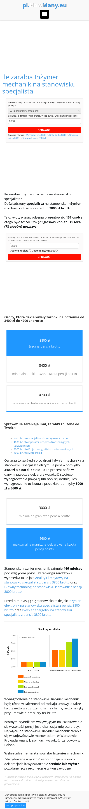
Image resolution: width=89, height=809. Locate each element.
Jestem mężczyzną (43, 250)
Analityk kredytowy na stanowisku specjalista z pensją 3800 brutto (36, 580)
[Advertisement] (44, 42)
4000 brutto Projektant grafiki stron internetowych (44, 449)
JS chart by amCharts (26, 637)
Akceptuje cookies (15, 805)
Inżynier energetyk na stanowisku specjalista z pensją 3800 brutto (38, 612)
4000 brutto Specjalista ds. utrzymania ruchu (41, 438)
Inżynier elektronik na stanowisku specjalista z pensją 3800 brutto (42, 605)
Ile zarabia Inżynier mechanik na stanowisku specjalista (39, 83)
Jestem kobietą (19, 250)
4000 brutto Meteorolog (28, 452)
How (44, 5)
